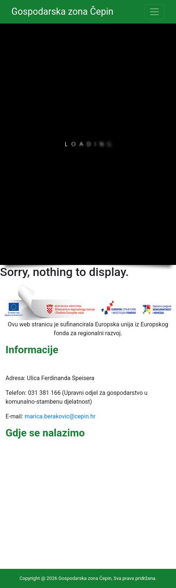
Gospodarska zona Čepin (62, 11)
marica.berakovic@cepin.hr (60, 416)
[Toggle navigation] (154, 11)
